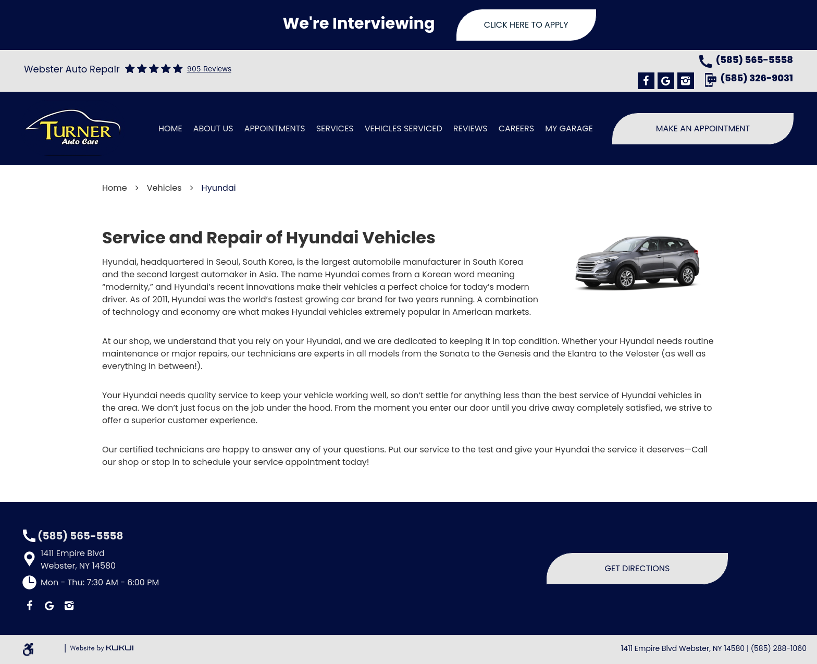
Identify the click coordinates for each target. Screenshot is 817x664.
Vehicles (164, 188)
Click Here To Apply (526, 25)
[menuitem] (170, 129)
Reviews (470, 128)
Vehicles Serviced (403, 128)
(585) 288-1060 (779, 648)
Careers (516, 128)
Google (666, 80)
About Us (213, 128)
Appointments (274, 128)
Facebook (646, 80)
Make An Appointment (703, 128)
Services (335, 128)
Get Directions (637, 568)
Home (170, 128)
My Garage (569, 128)
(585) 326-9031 (757, 78)
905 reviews (209, 69)
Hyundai (219, 188)
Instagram (685, 80)
